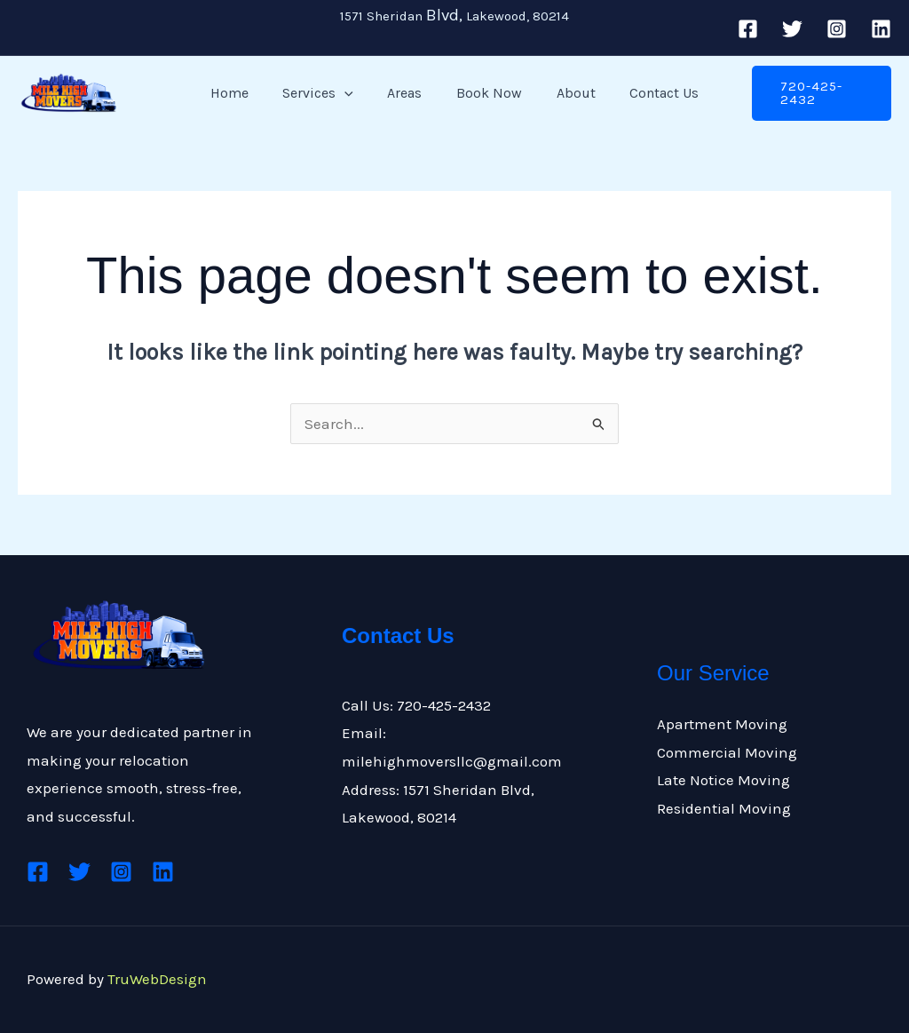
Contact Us (649, 92)
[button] (353, 93)
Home (244, 92)
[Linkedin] (881, 29)
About (567, 92)
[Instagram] (836, 29)
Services (326, 93)
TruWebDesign (157, 979)
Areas (408, 92)
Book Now (486, 92)
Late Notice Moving (723, 780)
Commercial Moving (727, 752)
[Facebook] (748, 29)
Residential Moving (724, 808)
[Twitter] (792, 29)
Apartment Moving (722, 724)
